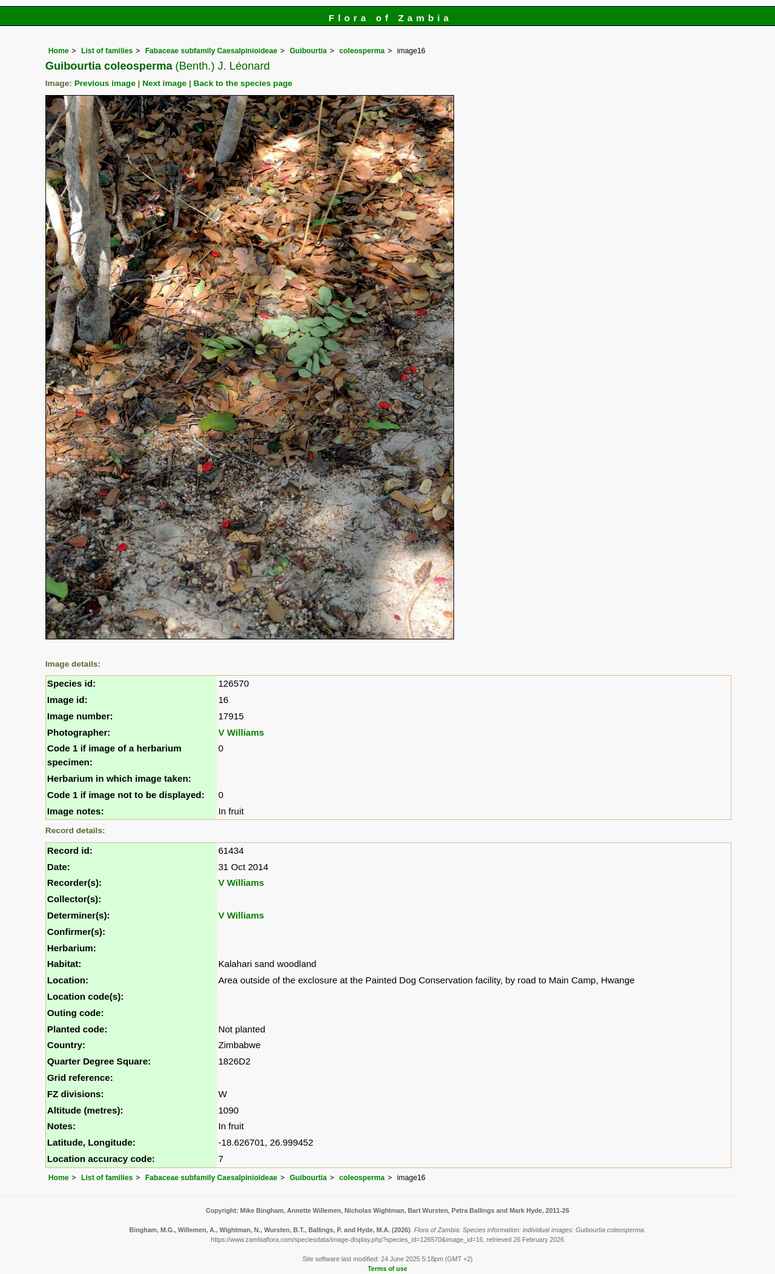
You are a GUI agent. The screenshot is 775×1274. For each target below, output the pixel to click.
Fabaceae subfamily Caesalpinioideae (211, 51)
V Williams (241, 732)
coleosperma (361, 51)
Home (58, 51)
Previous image (105, 83)
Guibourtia (307, 51)
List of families (107, 51)
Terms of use (387, 1268)
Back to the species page (243, 83)
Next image (164, 83)
